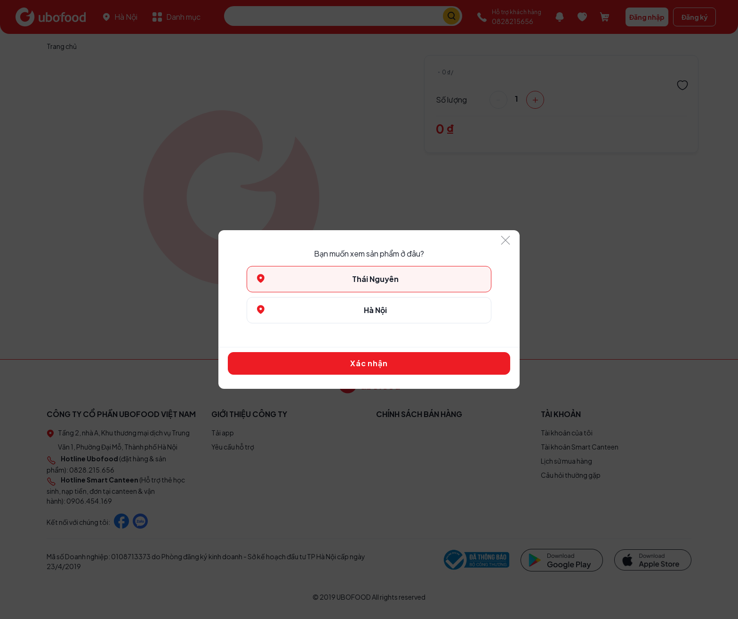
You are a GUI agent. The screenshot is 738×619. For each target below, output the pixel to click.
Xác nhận (368, 363)
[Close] (505, 241)
